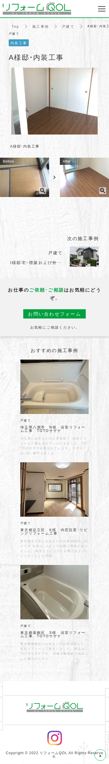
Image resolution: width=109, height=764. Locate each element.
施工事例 (40, 26)
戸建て (68, 26)
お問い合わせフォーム (54, 313)
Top (15, 26)
